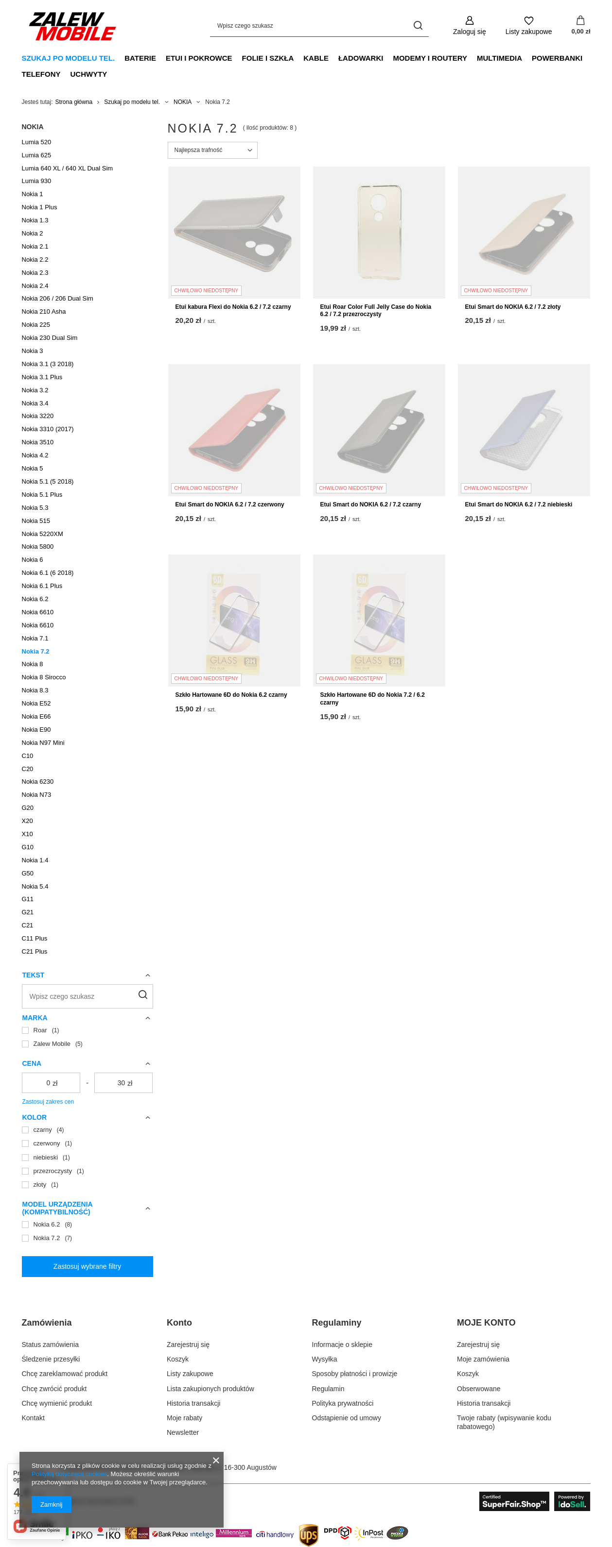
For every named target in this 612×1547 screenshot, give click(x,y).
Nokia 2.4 (35, 285)
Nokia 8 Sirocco (44, 677)
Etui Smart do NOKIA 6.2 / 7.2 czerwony (229, 504)
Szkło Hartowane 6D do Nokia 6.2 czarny (231, 694)
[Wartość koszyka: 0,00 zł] (580, 26)
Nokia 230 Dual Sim (50, 337)
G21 (28, 912)
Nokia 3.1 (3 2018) (48, 364)
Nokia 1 (32, 194)
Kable (316, 58)
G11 (28, 899)
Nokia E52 (36, 703)
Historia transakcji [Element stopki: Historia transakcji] (193, 1403)
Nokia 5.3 (35, 507)
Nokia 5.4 (35, 886)
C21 (28, 925)
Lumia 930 (37, 181)
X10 (27, 834)
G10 (28, 847)
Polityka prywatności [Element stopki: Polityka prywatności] (343, 1403)
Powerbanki (557, 58)
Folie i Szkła (268, 58)
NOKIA (183, 102)
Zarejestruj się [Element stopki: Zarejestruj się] (188, 1344)
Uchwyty (88, 74)
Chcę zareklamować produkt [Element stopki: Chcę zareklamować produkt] (65, 1374)
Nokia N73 (37, 794)
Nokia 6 (32, 559)
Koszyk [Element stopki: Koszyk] (178, 1359)
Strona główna (74, 102)
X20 (27, 820)
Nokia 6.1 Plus (42, 585)
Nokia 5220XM (42, 534)
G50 (28, 873)
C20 (28, 769)
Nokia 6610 (38, 612)
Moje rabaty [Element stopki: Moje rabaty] (184, 1418)
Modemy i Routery (430, 58)
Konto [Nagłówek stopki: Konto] (179, 1323)
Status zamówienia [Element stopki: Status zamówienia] (50, 1344)
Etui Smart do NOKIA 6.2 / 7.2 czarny (370, 504)
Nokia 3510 (38, 442)
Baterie (140, 58)
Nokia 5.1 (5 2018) (48, 481)
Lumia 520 (37, 142)
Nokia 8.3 (35, 690)
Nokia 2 (32, 233)
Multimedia (499, 58)
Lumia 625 (37, 155)
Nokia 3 (32, 350)
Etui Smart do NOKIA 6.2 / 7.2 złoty (513, 306)
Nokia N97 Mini (43, 742)
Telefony (41, 74)
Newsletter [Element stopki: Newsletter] (183, 1432)
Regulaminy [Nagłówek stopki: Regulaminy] (337, 1323)
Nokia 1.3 (35, 220)
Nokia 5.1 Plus (42, 494)
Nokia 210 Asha (44, 311)
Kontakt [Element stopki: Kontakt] (33, 1418)
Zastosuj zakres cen (48, 1101)
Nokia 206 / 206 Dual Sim (57, 298)
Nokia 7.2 (36, 651)
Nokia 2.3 (35, 272)
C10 (28, 755)
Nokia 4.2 (35, 455)
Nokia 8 (32, 664)
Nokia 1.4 (35, 860)
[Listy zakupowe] (529, 25)
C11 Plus (35, 938)
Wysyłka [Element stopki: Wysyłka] (324, 1359)
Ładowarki (361, 58)
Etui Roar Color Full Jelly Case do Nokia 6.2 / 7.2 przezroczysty (376, 310)
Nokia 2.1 (35, 246)
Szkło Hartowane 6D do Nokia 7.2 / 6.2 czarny (372, 698)
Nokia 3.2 (35, 390)
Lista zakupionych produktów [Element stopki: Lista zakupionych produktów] (210, 1389)
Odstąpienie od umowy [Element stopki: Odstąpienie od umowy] (346, 1418)
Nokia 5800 (38, 546)
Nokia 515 (36, 520)
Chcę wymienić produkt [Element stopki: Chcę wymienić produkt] (57, 1403)
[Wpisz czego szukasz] (319, 25)
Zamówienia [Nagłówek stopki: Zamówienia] (47, 1323)
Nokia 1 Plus (39, 207)
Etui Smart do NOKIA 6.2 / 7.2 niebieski (519, 504)
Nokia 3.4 (35, 403)
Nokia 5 (32, 468)
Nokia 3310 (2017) (48, 429)
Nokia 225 (36, 324)
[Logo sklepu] (73, 25)
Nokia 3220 (38, 416)
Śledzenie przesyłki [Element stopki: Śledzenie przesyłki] (51, 1359)
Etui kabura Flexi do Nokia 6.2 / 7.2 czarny (233, 306)
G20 (28, 807)
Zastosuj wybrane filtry (87, 1266)
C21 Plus (35, 951)
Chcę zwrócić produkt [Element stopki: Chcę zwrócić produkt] (54, 1389)
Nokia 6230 (38, 781)
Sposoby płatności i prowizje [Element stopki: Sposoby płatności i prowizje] (355, 1374)
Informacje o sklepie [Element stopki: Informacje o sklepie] (342, 1344)
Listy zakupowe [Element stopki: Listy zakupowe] (190, 1374)
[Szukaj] (418, 25)
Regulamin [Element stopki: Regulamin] (328, 1389)
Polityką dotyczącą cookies (69, 1474)
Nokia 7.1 (35, 638)
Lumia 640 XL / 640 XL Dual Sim (67, 168)
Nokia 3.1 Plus (42, 377)
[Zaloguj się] (469, 25)
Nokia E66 (36, 716)
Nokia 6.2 (35, 599)
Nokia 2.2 (35, 259)
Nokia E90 (36, 729)
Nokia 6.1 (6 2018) (48, 572)
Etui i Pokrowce (199, 58)
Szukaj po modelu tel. (68, 58)
